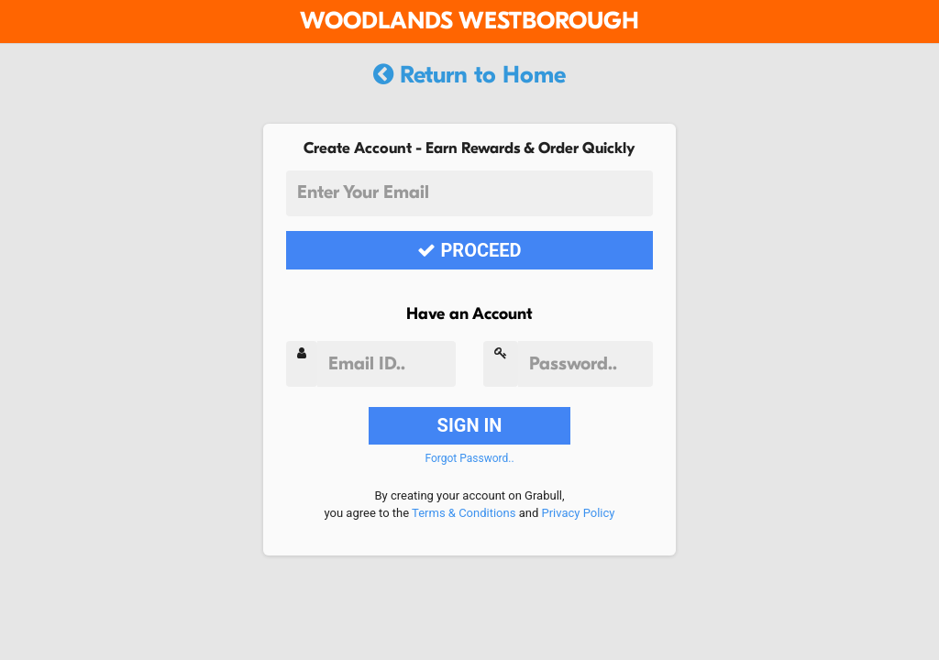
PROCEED (469, 250)
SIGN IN (470, 425)
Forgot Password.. (469, 458)
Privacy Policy (577, 513)
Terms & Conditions (463, 513)
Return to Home (469, 75)
